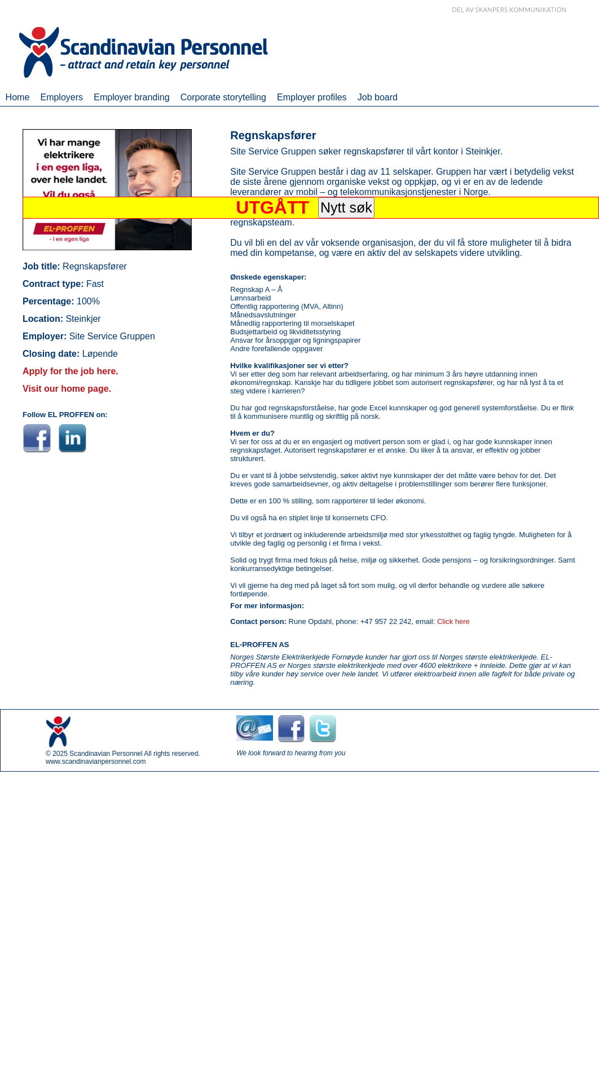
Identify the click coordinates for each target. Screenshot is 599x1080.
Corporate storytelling (223, 97)
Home (18, 97)
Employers (61, 97)
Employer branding (131, 97)
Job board (378, 97)
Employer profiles (312, 97)
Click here (453, 621)
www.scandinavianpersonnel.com (96, 761)
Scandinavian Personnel (105, 754)
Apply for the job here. (70, 371)
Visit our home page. (67, 388)
